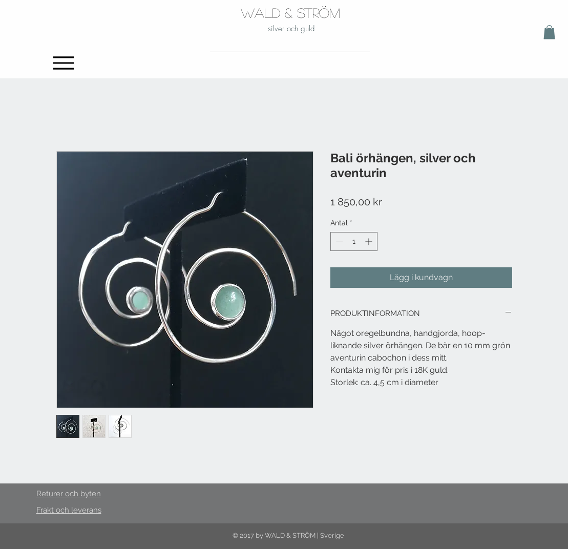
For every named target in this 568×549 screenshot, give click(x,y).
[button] (549, 32)
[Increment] (369, 241)
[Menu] (63, 62)
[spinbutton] (354, 241)
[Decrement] (338, 241)
